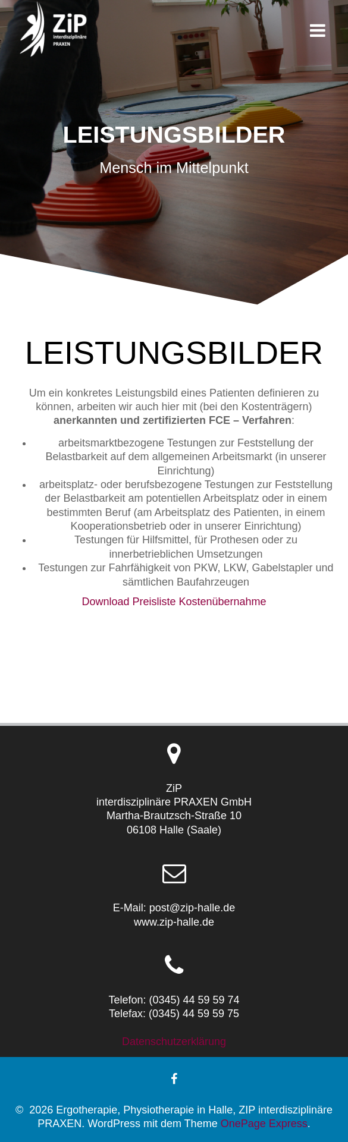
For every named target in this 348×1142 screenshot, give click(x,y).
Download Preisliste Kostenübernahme (173, 602)
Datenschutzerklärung (174, 1041)
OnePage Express (264, 1124)
